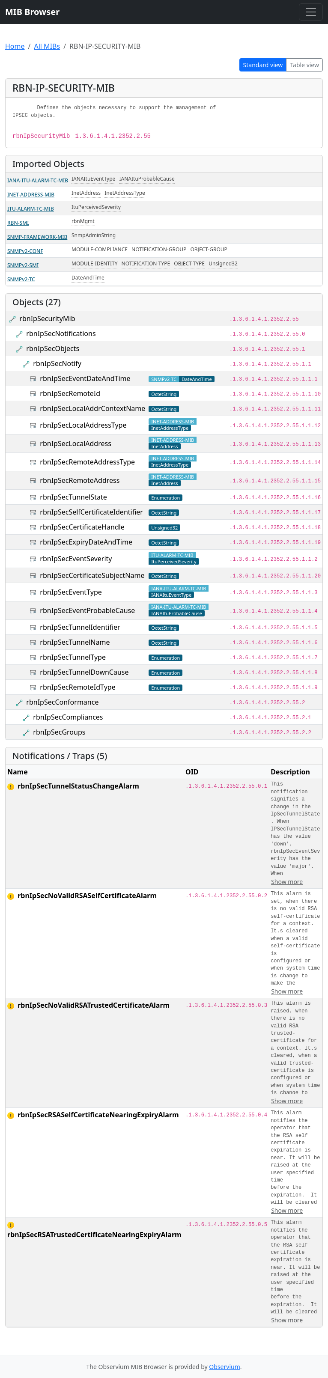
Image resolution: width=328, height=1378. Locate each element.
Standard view (263, 65)
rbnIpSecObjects (52, 348)
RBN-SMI (18, 222)
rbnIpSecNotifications (60, 333)
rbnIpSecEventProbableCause (87, 610)
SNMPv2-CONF (25, 251)
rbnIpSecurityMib (47, 318)
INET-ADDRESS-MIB (30, 194)
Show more (287, 882)
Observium (224, 1367)
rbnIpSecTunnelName (75, 642)
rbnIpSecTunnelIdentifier (80, 627)
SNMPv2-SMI (23, 265)
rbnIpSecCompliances (68, 717)
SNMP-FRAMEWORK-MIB (37, 237)
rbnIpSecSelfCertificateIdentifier (91, 512)
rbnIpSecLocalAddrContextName (92, 408)
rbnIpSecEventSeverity (76, 558)
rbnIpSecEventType (70, 592)
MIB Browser (32, 12)
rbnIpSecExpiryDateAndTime (86, 542)
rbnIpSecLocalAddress (75, 443)
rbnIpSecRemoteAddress (79, 480)
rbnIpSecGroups (59, 732)
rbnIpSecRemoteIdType (77, 687)
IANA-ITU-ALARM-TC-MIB (37, 180)
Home (15, 46)
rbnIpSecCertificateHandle (82, 527)
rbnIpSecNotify (57, 363)
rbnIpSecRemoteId (70, 393)
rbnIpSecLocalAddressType (83, 425)
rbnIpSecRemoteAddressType (87, 462)
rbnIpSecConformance (62, 702)
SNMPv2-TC (21, 279)
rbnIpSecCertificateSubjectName (92, 575)
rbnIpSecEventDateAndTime (85, 378)
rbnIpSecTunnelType (73, 657)
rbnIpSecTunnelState (73, 497)
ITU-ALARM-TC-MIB (30, 208)
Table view (304, 65)
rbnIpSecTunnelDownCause (84, 672)
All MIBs (47, 46)
